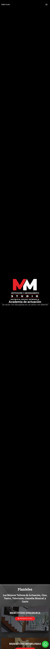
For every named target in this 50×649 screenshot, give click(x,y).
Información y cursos (25, 618)
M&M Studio (5, 4)
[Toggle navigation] (46, 4)
